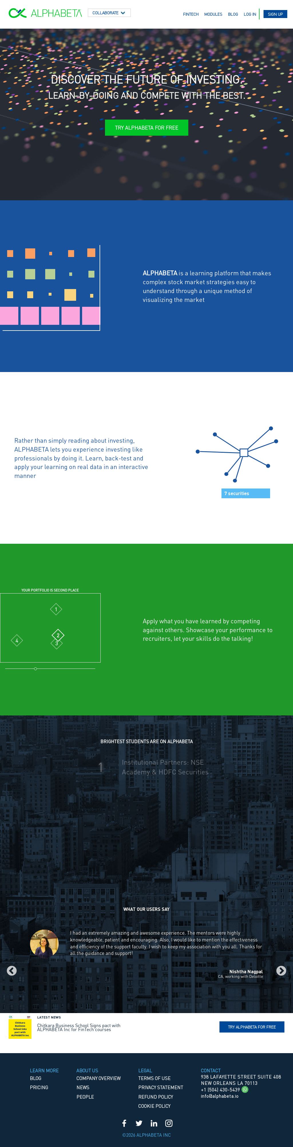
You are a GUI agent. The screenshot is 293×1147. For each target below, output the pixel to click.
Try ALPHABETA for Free (146, 127)
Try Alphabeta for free (252, 1026)
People (85, 1097)
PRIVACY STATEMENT (160, 1087)
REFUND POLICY (155, 1097)
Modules (213, 14)
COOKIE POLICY (154, 1106)
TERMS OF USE (154, 1078)
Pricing (39, 1087)
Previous (11, 971)
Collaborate (109, 12)
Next (281, 971)
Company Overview (98, 1078)
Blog (233, 14)
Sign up (275, 14)
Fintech (191, 14)
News (82, 1087)
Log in (250, 14)
